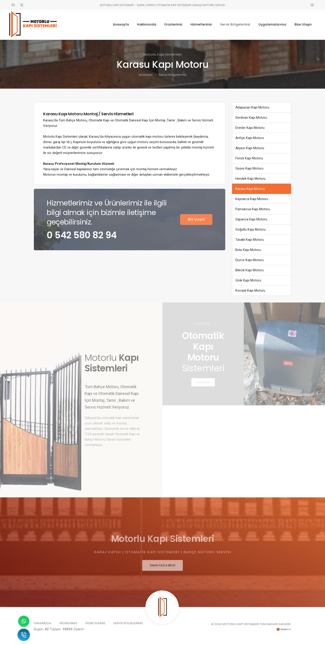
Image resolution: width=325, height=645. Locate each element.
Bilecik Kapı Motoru (249, 269)
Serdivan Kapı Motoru (251, 116)
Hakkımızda (144, 24)
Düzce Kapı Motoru (249, 259)
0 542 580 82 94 (82, 233)
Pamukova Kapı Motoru (252, 208)
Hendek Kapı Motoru (250, 177)
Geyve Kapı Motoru (249, 167)
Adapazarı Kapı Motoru (252, 106)
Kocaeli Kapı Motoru (250, 289)
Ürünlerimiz (171, 24)
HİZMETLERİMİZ (95, 622)
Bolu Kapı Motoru (248, 248)
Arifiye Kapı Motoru (249, 137)
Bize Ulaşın (301, 24)
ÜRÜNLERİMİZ (68, 622)
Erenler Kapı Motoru (250, 126)
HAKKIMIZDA (42, 622)
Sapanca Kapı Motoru (251, 218)
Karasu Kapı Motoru (250, 187)
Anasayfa (119, 24)
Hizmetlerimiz (199, 24)
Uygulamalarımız (270, 24)
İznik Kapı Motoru (248, 279)
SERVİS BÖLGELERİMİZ (128, 622)
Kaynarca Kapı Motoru (251, 198)
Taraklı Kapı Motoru (249, 238)
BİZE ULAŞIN (196, 218)
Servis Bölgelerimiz (233, 24)
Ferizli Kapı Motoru (249, 157)
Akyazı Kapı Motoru (249, 147)
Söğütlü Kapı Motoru (250, 228)
